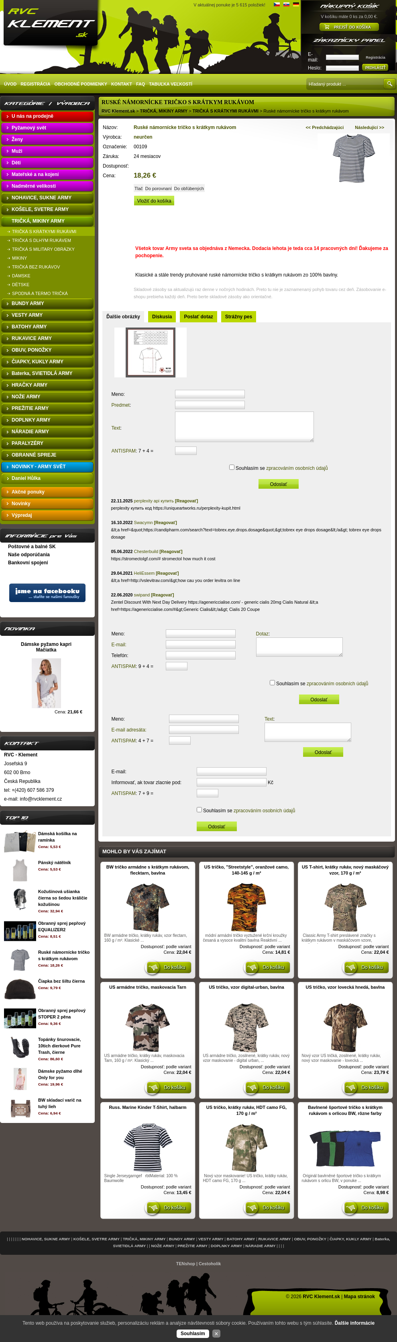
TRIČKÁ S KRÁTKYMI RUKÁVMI (226, 111)
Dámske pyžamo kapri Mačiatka (46, 647)
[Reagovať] (186, 506)
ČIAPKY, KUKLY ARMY (350, 1249)
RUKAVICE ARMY (275, 1249)
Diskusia (162, 317)
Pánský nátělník (54, 862)
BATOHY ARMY (241, 1249)
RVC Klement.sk (118, 111)
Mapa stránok (359, 1306)
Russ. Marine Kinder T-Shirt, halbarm (147, 1117)
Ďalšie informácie (355, 1323)
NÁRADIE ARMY (260, 1256)
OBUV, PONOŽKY (310, 1249)
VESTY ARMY (211, 1249)
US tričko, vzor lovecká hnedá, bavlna (345, 997)
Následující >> (369, 127)
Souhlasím (193, 1333)
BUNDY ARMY (182, 1249)
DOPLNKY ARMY (226, 1256)
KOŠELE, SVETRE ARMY (96, 1249)
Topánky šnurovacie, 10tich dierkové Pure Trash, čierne (59, 1046)
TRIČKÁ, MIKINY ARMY (164, 111)
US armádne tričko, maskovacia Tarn (147, 997)
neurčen (143, 137)
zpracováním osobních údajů (294, 474)
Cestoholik (210, 1273)
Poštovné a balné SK (32, 546)
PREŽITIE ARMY (192, 1256)
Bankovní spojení (28, 562)
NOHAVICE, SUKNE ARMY (46, 1249)
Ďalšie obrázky (123, 317)
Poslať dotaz (198, 317)
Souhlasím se (279, 474)
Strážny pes (238, 317)
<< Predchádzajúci (325, 127)
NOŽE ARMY (162, 1256)
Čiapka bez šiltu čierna (61, 981)
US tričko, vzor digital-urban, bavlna (246, 997)
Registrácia (375, 57)
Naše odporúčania (29, 554)
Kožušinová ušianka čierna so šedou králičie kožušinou (62, 898)
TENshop (185, 1273)
